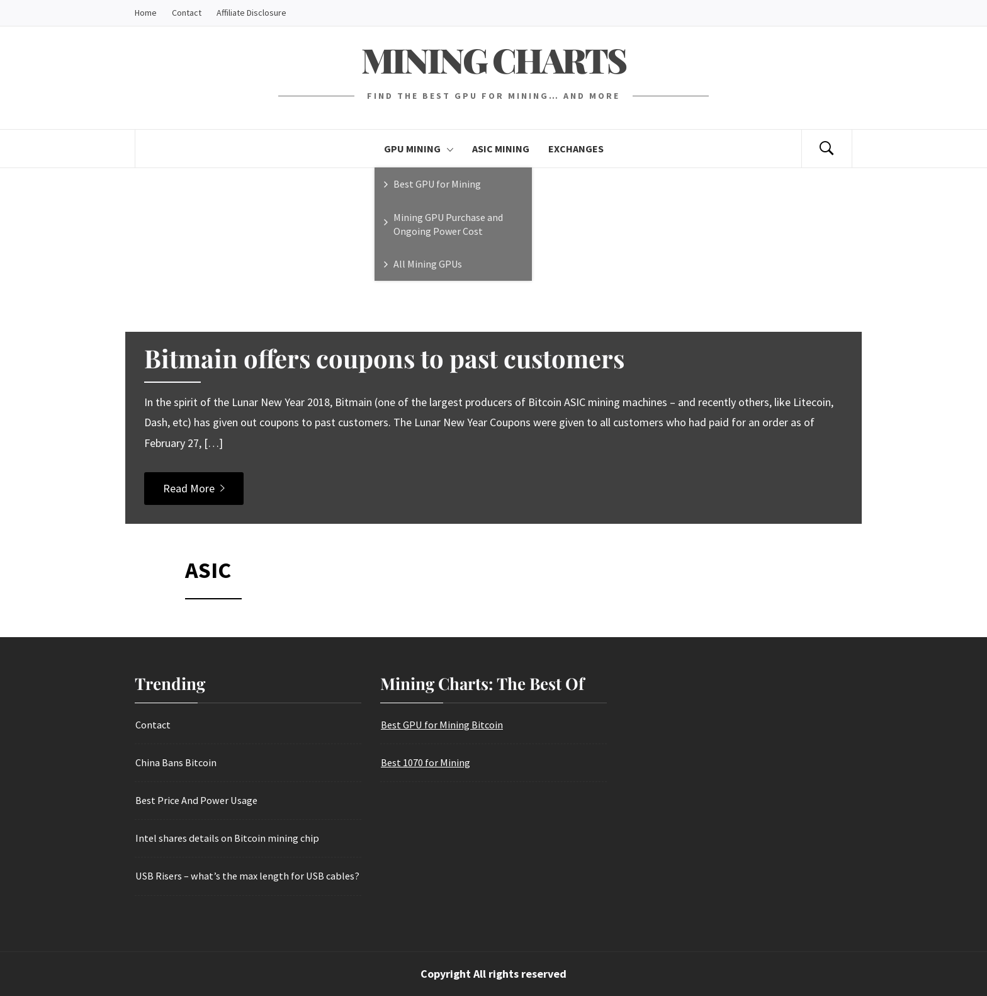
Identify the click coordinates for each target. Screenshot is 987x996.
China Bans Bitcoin (176, 762)
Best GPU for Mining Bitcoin (442, 724)
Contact (186, 12)
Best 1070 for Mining (425, 762)
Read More (194, 488)
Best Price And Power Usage (196, 800)
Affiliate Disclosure (251, 12)
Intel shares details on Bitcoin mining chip (227, 838)
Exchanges (576, 148)
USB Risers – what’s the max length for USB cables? (247, 875)
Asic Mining (500, 148)
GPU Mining (418, 148)
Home (146, 12)
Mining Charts (493, 59)
